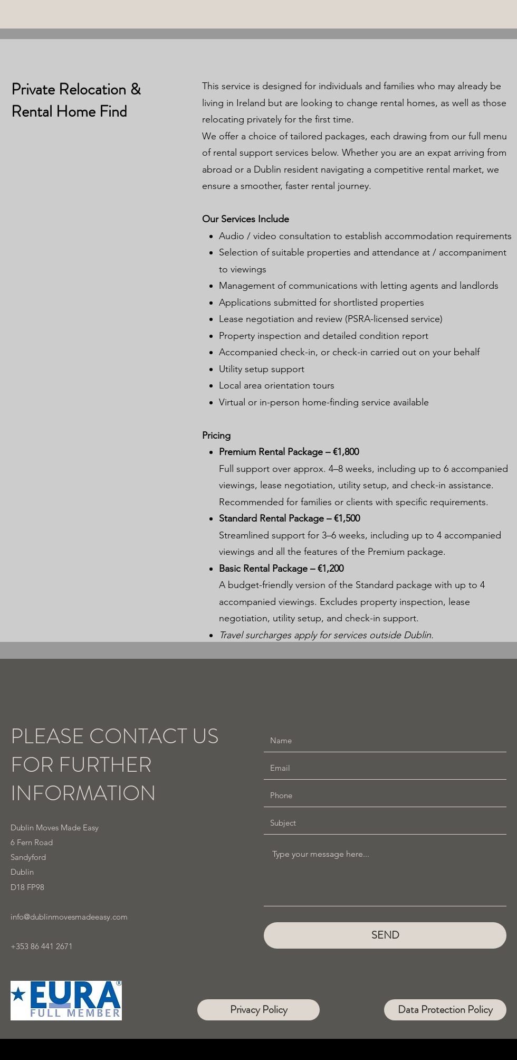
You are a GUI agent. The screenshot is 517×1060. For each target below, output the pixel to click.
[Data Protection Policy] (445, 1009)
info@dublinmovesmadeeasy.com (69, 917)
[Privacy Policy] (258, 1009)
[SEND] (385, 935)
